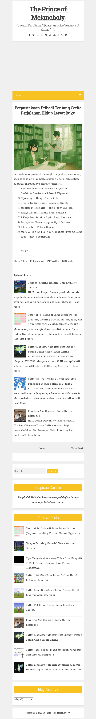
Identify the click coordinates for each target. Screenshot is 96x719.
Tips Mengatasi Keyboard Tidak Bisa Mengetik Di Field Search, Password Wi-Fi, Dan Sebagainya (54, 563)
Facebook (37, 261)
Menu (48, 95)
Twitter (53, 261)
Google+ (68, 261)
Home (41, 448)
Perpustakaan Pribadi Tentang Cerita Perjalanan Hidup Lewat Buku (48, 110)
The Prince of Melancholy (48, 13)
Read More (26, 338)
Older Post (77, 448)
